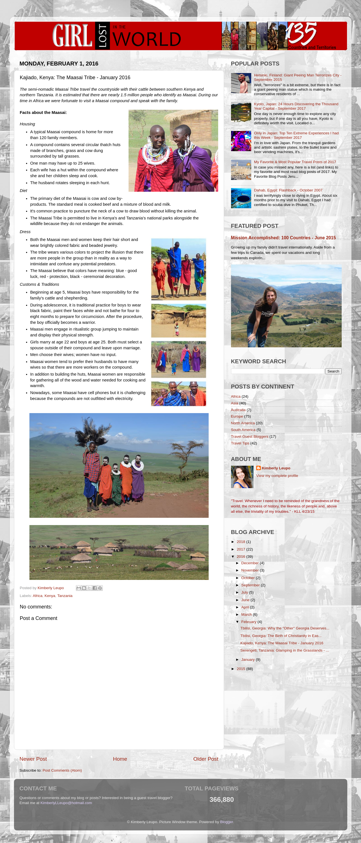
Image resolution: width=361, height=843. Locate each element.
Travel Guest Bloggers (250, 436)
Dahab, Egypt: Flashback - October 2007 (288, 190)
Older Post (205, 759)
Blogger (226, 822)
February (249, 622)
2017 (241, 549)
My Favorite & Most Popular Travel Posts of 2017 (295, 162)
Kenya (50, 596)
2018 (241, 542)
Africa (38, 596)
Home (120, 759)
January (248, 659)
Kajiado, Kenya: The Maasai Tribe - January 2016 (281, 643)
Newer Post (33, 759)
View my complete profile (277, 476)
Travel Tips (240, 443)
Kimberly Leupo (276, 468)
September (251, 585)
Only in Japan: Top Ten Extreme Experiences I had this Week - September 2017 (296, 135)
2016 (241, 556)
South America (243, 430)
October (248, 578)
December (250, 563)
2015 (241, 669)
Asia (234, 403)
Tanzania (65, 596)
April (245, 607)
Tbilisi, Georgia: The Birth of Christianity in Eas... (281, 636)
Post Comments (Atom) (62, 770)
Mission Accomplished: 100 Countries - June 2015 (283, 237)
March (247, 614)
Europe (237, 416)
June (246, 600)
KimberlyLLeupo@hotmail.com (66, 803)
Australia (238, 410)
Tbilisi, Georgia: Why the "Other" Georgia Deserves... (284, 628)
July (245, 592)
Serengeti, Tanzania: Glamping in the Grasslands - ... (284, 650)
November (250, 570)
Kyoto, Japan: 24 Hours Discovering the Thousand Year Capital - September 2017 (296, 106)
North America (243, 423)
